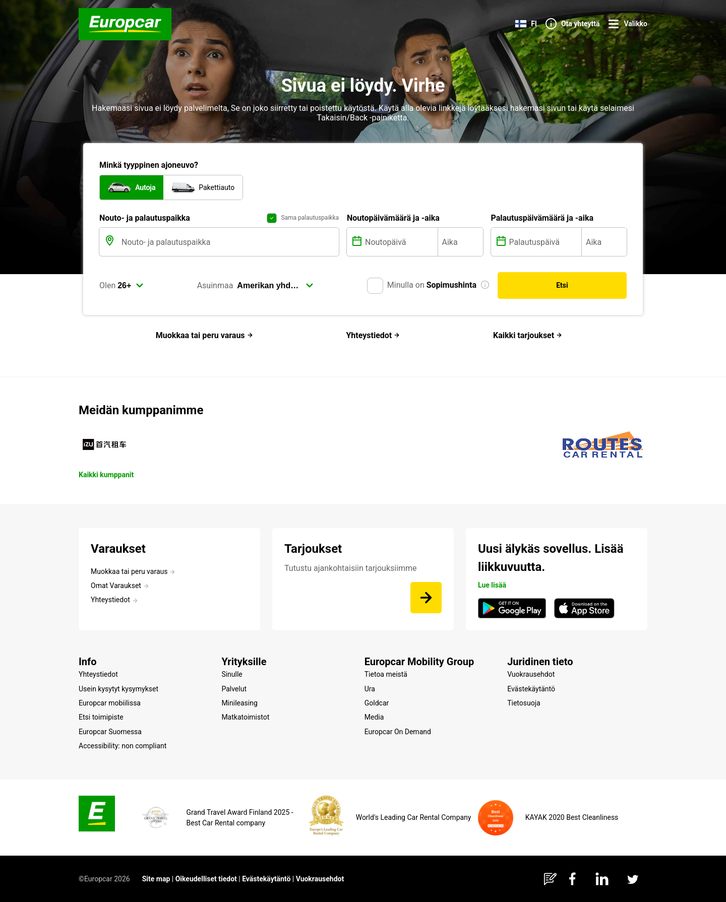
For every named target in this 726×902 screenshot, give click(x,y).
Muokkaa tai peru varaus (204, 335)
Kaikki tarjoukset (527, 335)
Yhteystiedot (373, 335)
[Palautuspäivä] (544, 242)
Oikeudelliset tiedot (206, 879)
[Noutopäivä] (400, 242)
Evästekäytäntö (266, 879)
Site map (156, 879)
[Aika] (460, 242)
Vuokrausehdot (320, 879)
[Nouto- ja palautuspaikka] (229, 242)
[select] (130, 286)
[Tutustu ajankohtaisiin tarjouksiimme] (426, 597)
